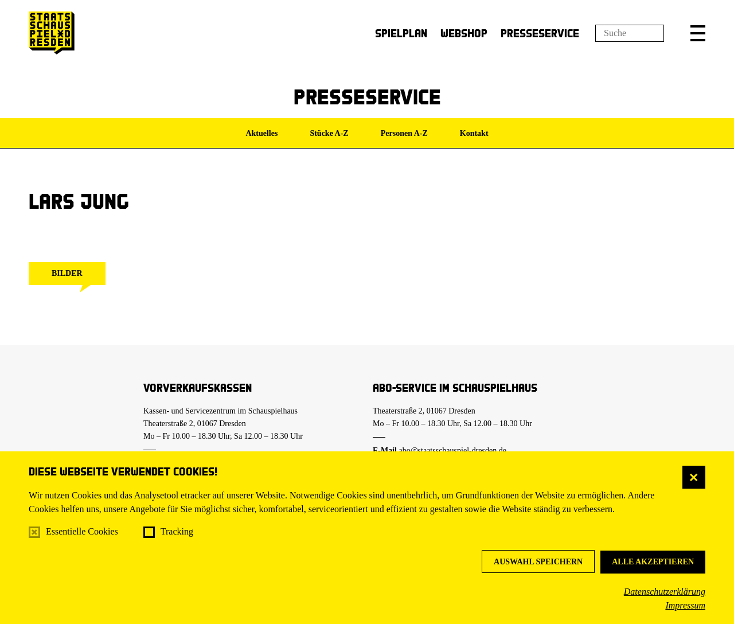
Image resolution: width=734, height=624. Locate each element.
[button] (697, 33)
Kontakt (474, 133)
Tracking (177, 531)
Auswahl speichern (538, 561)
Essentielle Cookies (82, 531)
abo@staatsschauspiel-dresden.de (452, 450)
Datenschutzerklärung (664, 591)
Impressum (685, 605)
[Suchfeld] (629, 33)
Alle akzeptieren (653, 561)
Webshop (463, 33)
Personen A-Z (404, 133)
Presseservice (540, 33)
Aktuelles (261, 133)
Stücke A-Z (329, 133)
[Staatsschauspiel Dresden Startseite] (52, 32)
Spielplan (401, 33)
